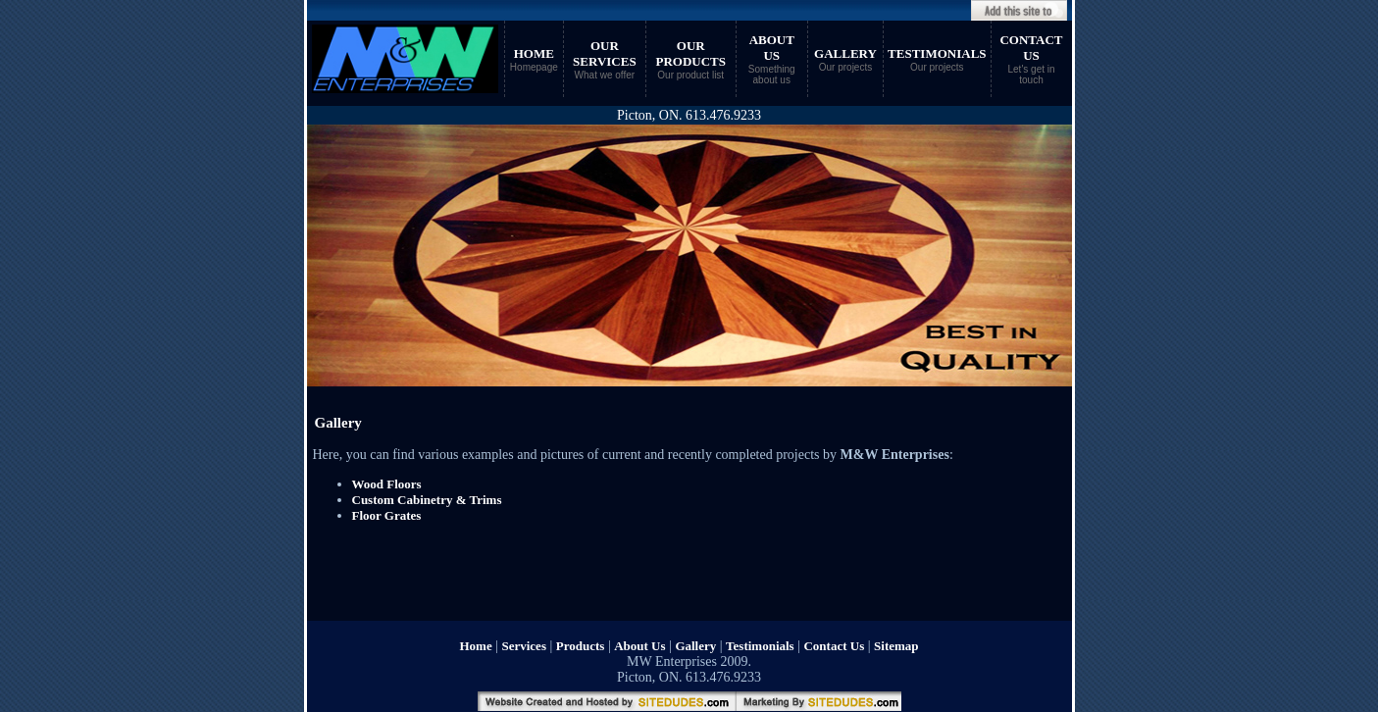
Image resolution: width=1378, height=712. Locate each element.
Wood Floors (387, 484)
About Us (639, 645)
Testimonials (760, 645)
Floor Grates (387, 515)
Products (580, 645)
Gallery (695, 645)
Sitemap (896, 645)
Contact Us (833, 645)
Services (523, 645)
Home (475, 645)
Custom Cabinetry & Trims (427, 499)
